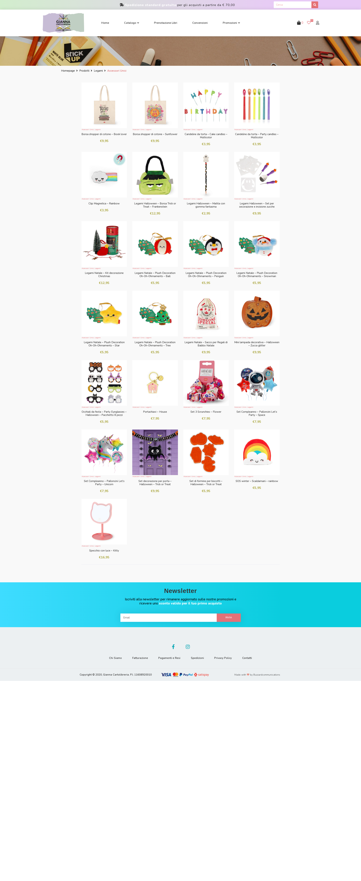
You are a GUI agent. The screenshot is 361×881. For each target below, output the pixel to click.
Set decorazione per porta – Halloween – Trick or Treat (155, 482)
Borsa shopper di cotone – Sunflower (155, 134)
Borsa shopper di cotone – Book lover (104, 134)
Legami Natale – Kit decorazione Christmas (104, 274)
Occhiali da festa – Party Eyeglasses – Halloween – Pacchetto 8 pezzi (104, 413)
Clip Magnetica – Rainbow (104, 203)
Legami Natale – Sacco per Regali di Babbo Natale (206, 344)
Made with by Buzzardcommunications (257, 674)
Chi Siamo (115, 658)
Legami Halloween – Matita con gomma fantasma (206, 205)
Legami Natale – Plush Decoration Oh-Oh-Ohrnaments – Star (104, 344)
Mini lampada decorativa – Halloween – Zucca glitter (256, 344)
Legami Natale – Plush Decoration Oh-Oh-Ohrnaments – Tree (155, 344)
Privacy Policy (223, 658)
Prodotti (84, 71)
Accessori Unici (88, 129)
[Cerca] (314, 4)
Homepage (68, 71)
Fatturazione (140, 658)
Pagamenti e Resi (169, 658)
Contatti (248, 658)
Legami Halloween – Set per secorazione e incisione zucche (257, 205)
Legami (98, 71)
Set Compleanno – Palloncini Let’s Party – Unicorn (104, 482)
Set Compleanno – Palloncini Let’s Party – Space (257, 413)
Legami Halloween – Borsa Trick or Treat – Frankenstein (155, 205)
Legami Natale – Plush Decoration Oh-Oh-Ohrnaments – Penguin (206, 274)
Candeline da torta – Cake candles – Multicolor (206, 135)
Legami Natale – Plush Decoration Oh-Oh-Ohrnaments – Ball (155, 274)
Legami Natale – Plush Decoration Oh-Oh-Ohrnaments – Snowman (256, 274)
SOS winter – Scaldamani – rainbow (257, 481)
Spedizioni (197, 658)
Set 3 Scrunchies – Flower (206, 412)
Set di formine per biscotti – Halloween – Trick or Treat (205, 482)
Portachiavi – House (155, 412)
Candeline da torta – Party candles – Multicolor (256, 135)
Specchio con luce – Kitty (104, 550)
